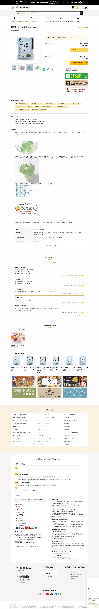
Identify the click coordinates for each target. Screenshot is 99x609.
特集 (16, 119)
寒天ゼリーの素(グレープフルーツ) (26, 190)
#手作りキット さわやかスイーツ (24, 106)
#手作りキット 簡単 (76, 103)
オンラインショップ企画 (25, 123)
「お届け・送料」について (21, 546)
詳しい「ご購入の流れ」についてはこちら (27, 490)
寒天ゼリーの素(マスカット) (24, 186)
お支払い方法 (35, 485)
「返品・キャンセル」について (59, 538)
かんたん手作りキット (36, 21)
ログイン (20, 471)
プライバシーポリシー (75, 578)
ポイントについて (37, 476)
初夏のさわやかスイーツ (38, 123)
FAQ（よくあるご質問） (76, 574)
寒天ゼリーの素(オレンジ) (23, 188)
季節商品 (21, 119)
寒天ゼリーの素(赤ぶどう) (23, 185)
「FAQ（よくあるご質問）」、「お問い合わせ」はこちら (66, 558)
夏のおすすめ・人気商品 (31, 119)
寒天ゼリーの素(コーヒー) (23, 193)
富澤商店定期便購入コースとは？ (74, 69)
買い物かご (20, 476)
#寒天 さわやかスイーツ (37, 103)
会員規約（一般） (74, 576)
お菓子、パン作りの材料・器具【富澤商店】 (20, 21)
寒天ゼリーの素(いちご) (22, 187)
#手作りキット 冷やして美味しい (43, 106)
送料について (28, 476)
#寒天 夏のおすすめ (63, 103)
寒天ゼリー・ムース (48, 21)
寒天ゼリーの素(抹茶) (22, 196)
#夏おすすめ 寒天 (50, 103)
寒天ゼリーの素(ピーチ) (22, 192)
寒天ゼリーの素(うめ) (22, 195)
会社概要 (49, 576)
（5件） (86, 27)
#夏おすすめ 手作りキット (61, 106)
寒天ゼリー (56, 21)
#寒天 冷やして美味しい (22, 103)
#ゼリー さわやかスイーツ (22, 109)
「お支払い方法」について (35, 546)
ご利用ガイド (73, 572)
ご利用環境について (57, 549)
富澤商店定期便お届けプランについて (51, 476)
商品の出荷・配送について (71, 70)
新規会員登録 (27, 471)
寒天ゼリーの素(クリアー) (23, 191)
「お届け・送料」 (58, 479)
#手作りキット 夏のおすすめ (39, 109)
